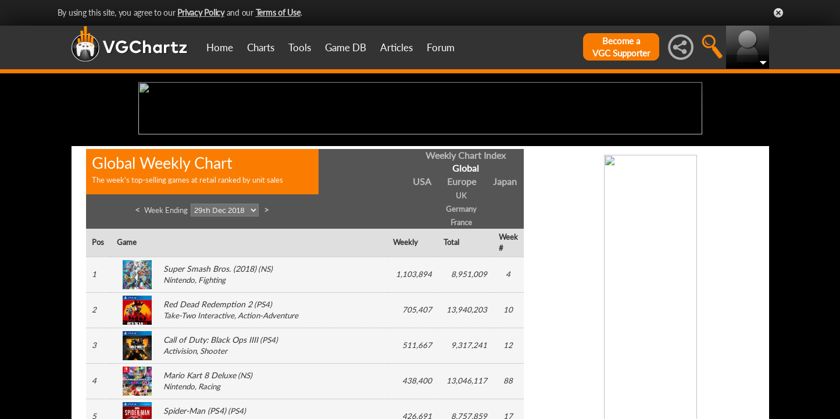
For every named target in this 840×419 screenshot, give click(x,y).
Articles (396, 47)
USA (422, 272)
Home (219, 47)
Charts (260, 47)
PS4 (263, 395)
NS (265, 359)
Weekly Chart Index (466, 245)
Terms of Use (278, 12)
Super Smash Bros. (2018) (209, 359)
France (461, 312)
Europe (461, 272)
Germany (461, 299)
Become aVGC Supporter (621, 46)
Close (778, 12)
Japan (505, 272)
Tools (299, 47)
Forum (441, 47)
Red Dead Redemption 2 (207, 395)
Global (465, 258)
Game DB (345, 47)
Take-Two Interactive (198, 406)
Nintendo (179, 370)
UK (461, 286)
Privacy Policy (200, 12)
